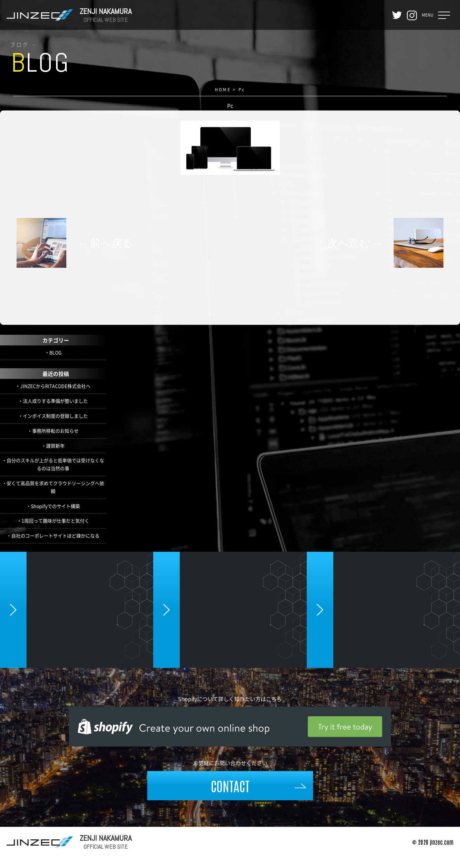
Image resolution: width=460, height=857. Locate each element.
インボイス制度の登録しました (55, 415)
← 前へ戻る (105, 243)
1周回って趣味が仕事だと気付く (55, 520)
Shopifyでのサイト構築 (55, 506)
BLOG (55, 352)
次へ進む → (355, 243)
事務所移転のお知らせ (55, 430)
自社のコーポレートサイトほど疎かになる (55, 535)
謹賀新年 (55, 445)
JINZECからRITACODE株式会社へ (55, 386)
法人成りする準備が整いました (55, 400)
